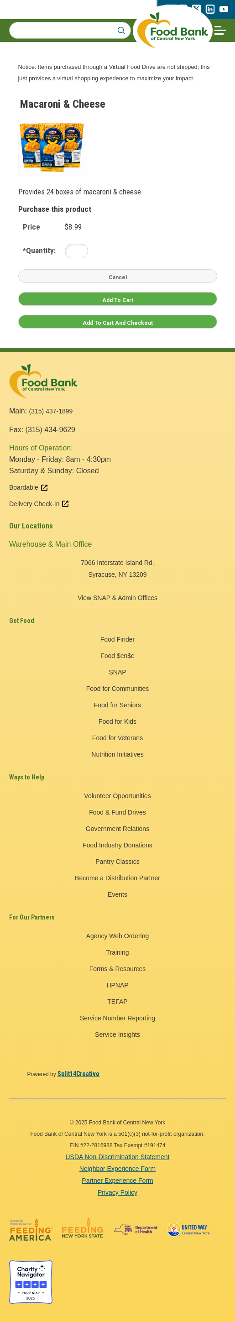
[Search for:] (70, 30)
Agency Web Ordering (117, 936)
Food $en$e (117, 655)
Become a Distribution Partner (117, 878)
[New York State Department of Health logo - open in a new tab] (135, 1229)
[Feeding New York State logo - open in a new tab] (83, 1229)
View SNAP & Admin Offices (117, 597)
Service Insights (117, 1034)
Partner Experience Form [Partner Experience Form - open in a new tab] (117, 1180)
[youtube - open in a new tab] (223, 11)
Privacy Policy (117, 1192)
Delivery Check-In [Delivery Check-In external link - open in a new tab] (39, 503)
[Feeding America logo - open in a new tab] (30, 1229)
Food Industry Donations (117, 845)
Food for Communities (117, 688)
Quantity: (39, 250)
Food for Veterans (117, 738)
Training (117, 952)
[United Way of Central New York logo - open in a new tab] (188, 1229)
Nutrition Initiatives (117, 754)
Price (31, 226)
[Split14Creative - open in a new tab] (78, 1073)
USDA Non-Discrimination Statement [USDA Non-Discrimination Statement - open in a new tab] (118, 1156)
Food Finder (117, 639)
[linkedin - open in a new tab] (209, 11)
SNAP (117, 672)
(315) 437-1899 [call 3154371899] (51, 411)
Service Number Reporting (117, 1018)
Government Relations (117, 828)
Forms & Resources (117, 968)
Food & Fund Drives (117, 812)
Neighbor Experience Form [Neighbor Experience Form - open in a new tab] (117, 1168)
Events (117, 894)
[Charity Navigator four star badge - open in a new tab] (30, 1282)
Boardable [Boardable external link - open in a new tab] (28, 487)
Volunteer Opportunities (117, 795)
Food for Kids (117, 721)
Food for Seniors (117, 705)
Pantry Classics (117, 861)
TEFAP (117, 1001)
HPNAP (117, 985)
